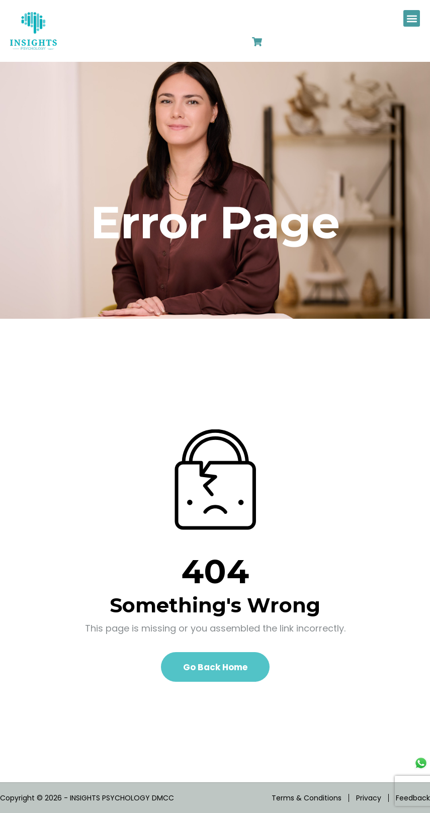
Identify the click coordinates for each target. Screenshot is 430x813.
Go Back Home (215, 667)
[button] (411, 18)
